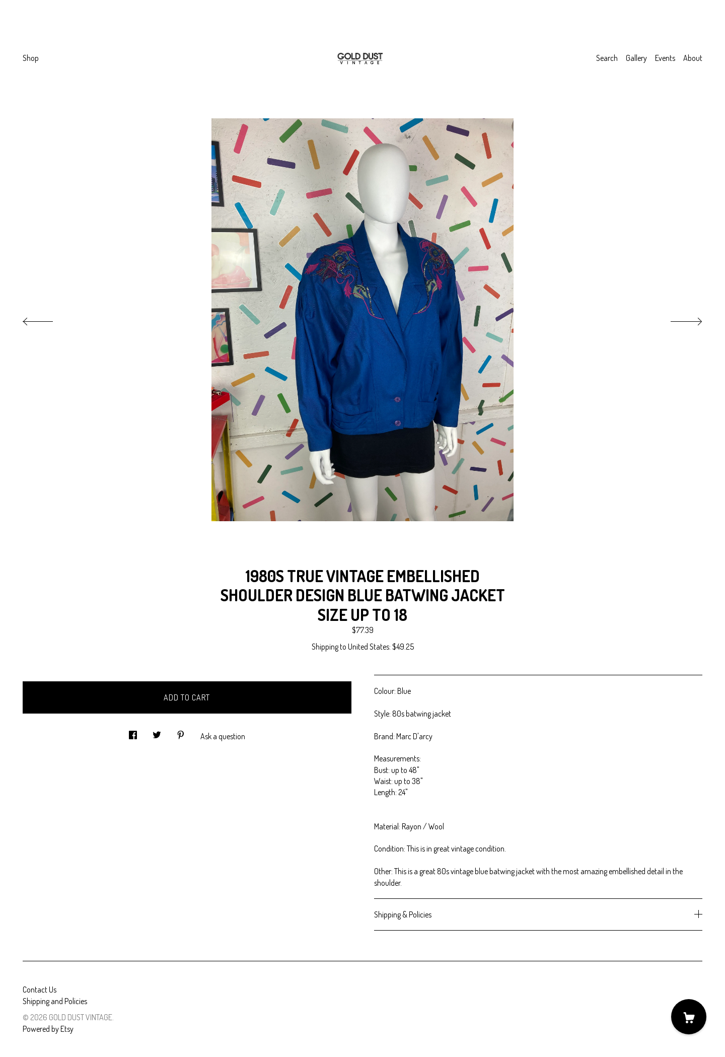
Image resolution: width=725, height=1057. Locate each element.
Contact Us (39, 989)
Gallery (636, 58)
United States (368, 647)
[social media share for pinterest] (181, 732)
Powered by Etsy (48, 1029)
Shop (31, 58)
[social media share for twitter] (157, 732)
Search (607, 58)
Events (665, 58)
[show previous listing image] (48, 319)
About (692, 58)
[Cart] (688, 1016)
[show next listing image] (677, 319)
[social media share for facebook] (133, 732)
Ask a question (222, 736)
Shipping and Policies (55, 1001)
